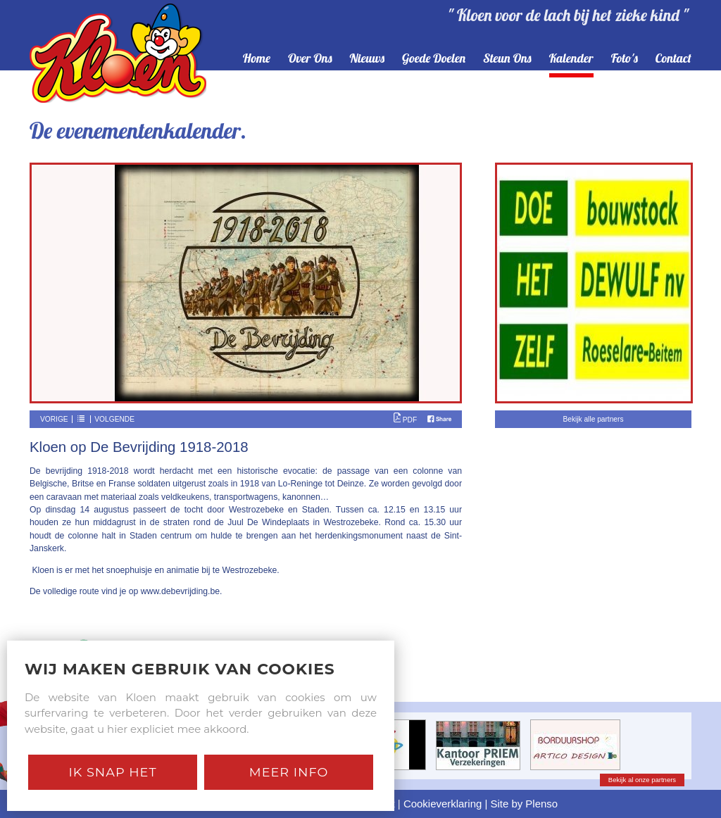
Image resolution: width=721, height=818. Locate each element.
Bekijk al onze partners (642, 780)
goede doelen (433, 58)
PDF (405, 420)
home (256, 58)
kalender (571, 58)
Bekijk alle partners (593, 419)
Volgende (114, 419)
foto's (624, 58)
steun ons (507, 58)
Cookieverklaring (442, 804)
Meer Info (289, 771)
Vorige (54, 419)
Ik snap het (112, 771)
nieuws (367, 58)
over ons (310, 58)
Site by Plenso (524, 804)
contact (673, 58)
